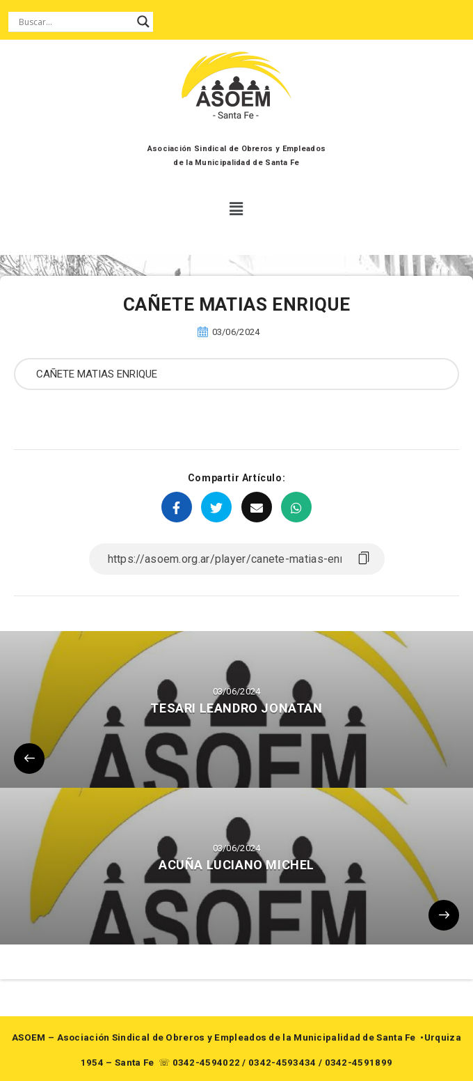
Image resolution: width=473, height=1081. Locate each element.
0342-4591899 (359, 1062)
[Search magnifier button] (143, 21)
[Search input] (74, 21)
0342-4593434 (282, 1062)
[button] (237, 209)
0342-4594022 (207, 1062)
